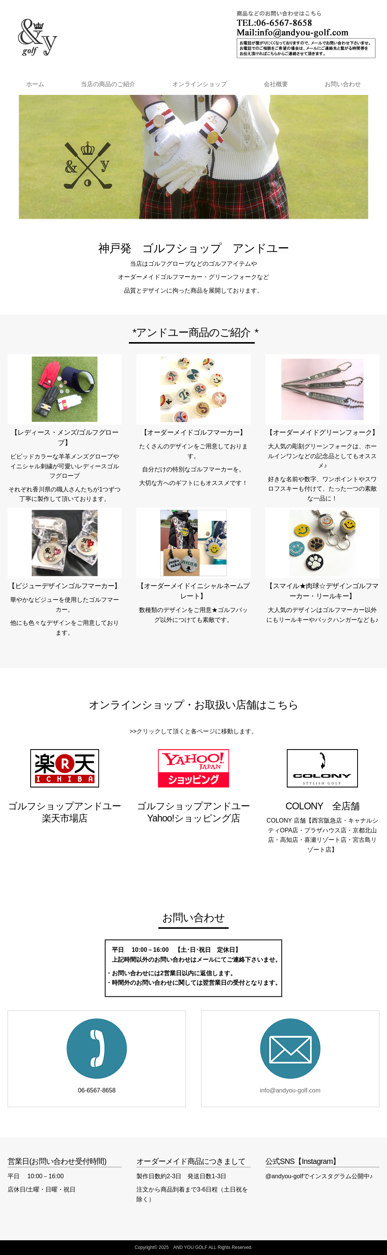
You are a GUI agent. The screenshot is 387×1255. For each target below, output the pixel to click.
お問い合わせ (343, 84)
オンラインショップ (199, 84)
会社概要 (276, 84)
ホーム (35, 84)
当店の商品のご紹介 (108, 84)
